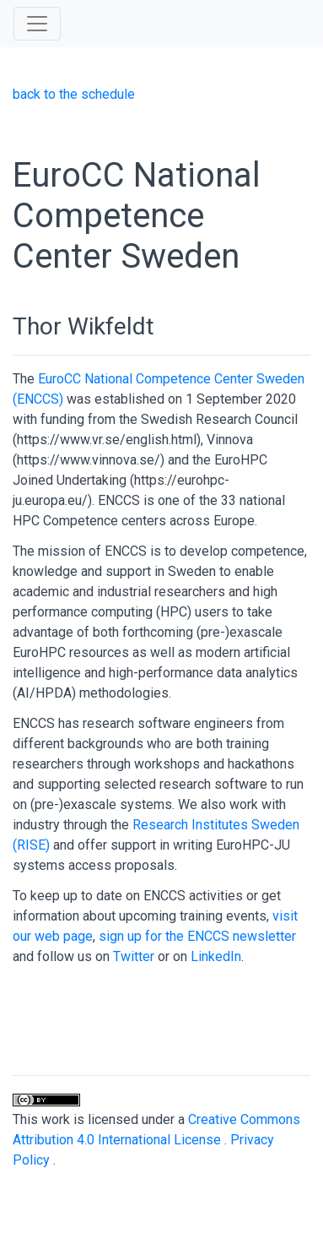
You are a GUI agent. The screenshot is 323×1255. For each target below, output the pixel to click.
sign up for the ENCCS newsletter (197, 936)
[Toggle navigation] (37, 24)
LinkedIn (216, 956)
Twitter (133, 956)
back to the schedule (74, 94)
